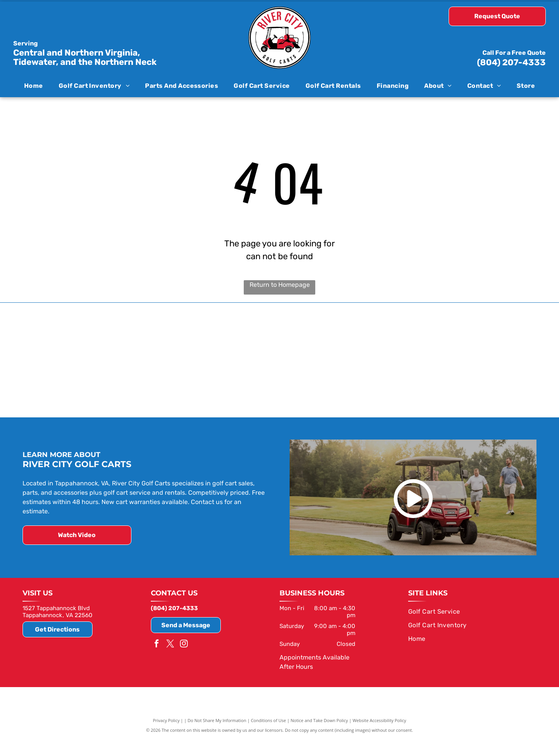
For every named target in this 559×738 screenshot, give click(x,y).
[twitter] (170, 644)
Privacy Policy (166, 719)
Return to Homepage (280, 284)
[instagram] (184, 644)
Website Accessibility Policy (379, 719)
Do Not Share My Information (217, 719)
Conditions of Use (268, 719)
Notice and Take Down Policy (319, 719)
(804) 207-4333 (511, 62)
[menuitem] (33, 85)
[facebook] (156, 644)
